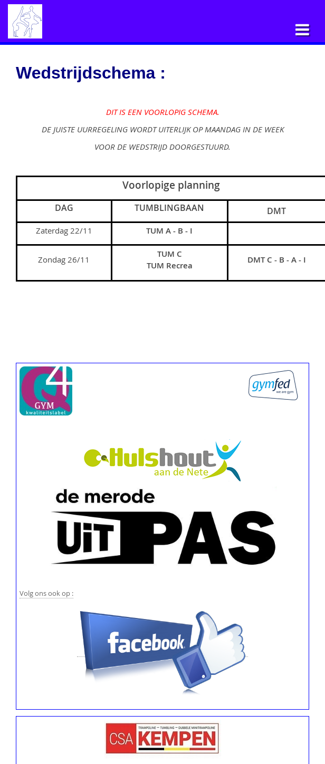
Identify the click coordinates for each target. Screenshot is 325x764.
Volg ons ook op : (46, 593)
